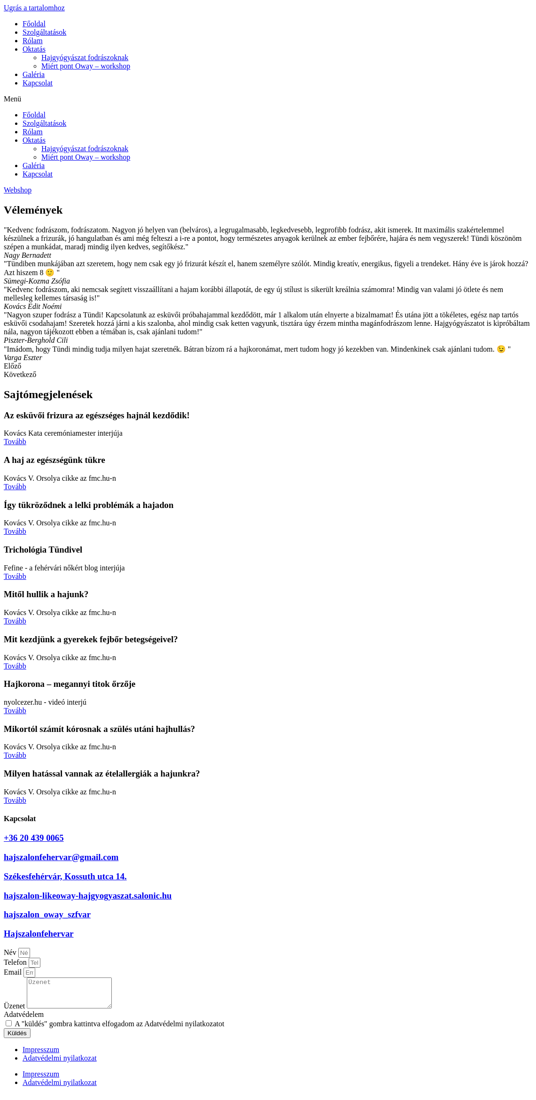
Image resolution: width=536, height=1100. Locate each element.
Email (13, 972)
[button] (268, 99)
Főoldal (34, 24)
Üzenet (15, 1011)
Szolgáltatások (44, 32)
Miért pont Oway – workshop (85, 66)
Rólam (33, 41)
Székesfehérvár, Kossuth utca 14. (65, 876)
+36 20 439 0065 (34, 838)
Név (11, 952)
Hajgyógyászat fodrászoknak (84, 58)
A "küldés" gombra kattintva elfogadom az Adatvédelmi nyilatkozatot (119, 1029)
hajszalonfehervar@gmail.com (61, 857)
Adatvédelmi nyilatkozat (60, 1064)
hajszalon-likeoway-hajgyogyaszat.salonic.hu (87, 895)
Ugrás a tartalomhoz (34, 8)
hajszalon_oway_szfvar (47, 914)
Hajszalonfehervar (39, 933)
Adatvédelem (24, 1020)
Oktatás (34, 49)
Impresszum (41, 1055)
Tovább (15, 442)
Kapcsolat (38, 83)
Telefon (16, 962)
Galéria (34, 74)
